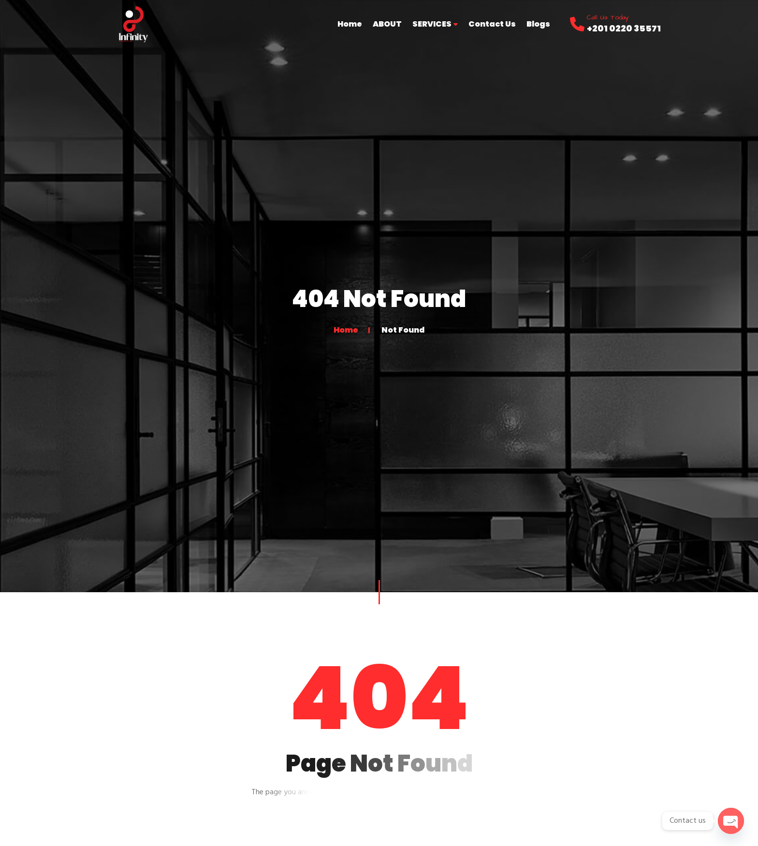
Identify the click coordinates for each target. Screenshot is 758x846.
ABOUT (387, 23)
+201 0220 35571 (624, 28)
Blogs (538, 23)
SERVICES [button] (435, 23)
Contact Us (492, 23)
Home (349, 23)
